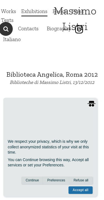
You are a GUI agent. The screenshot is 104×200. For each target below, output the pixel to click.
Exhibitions (34, 11)
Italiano (12, 39)
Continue (32, 180)
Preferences (56, 180)
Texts (7, 20)
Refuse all (80, 180)
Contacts (28, 28)
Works (8, 11)
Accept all (80, 190)
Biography (59, 28)
